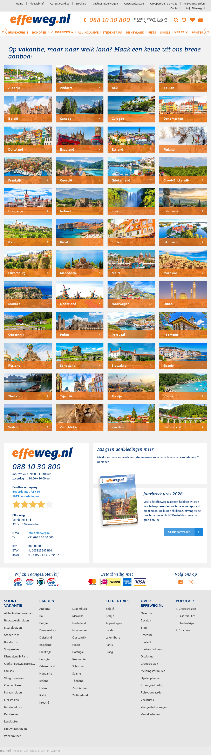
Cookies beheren (152, 649)
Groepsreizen (149, 663)
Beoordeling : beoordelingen (26, 494)
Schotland (78, 666)
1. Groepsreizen (186, 608)
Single (165, 32)
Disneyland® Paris (16, 656)
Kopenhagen (114, 623)
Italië (42, 695)
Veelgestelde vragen (105, 3)
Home (19, 3)
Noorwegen (80, 630)
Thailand (77, 680)
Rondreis (39, 32)
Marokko (77, 616)
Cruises (9, 670)
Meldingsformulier (153, 670)
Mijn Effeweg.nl (195, 8)
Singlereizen (12, 649)
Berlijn (110, 616)
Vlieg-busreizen (14, 678)
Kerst (181, 32)
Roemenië (79, 659)
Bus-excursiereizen (16, 620)
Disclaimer (148, 656)
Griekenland (47, 666)
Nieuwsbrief (36, 3)
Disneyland (135, 32)
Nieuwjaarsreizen (15, 728)
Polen (76, 644)
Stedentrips (112, 32)
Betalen (146, 620)
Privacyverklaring (152, 685)
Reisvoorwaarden (194, 3)
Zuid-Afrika (79, 688)
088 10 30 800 (106, 20)
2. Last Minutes (185, 616)
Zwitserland (80, 695)
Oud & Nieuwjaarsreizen (19, 663)
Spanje (76, 673)
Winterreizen (12, 736)
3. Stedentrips (185, 623)
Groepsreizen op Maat (163, 3)
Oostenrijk (79, 637)
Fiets (152, 32)
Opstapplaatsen (134, 3)
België (43, 623)
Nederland (79, 623)
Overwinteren (13, 685)
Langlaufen (11, 721)
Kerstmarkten (13, 707)
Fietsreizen (11, 699)
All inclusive (88, 32)
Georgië (44, 659)
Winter (197, 32)
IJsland (43, 688)
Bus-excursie (18, 32)
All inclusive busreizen (18, 613)
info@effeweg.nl (39, 532)
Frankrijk (45, 652)
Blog (144, 627)
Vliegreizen (62, 32)
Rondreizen (11, 642)
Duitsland (45, 637)
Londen (110, 630)
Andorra (44, 608)
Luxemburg (113, 637)
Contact (175, 8)
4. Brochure (183, 630)
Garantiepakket (59, 3)
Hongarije (45, 673)
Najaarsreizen (13, 692)
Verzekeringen (150, 714)
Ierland (43, 680)
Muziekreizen (13, 627)
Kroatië (44, 702)
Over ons (146, 613)
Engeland (45, 644)
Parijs (109, 644)
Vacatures (147, 699)
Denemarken (47, 630)
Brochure (80, 3)
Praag (109, 652)
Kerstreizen (11, 714)
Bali (41, 616)
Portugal (78, 652)
